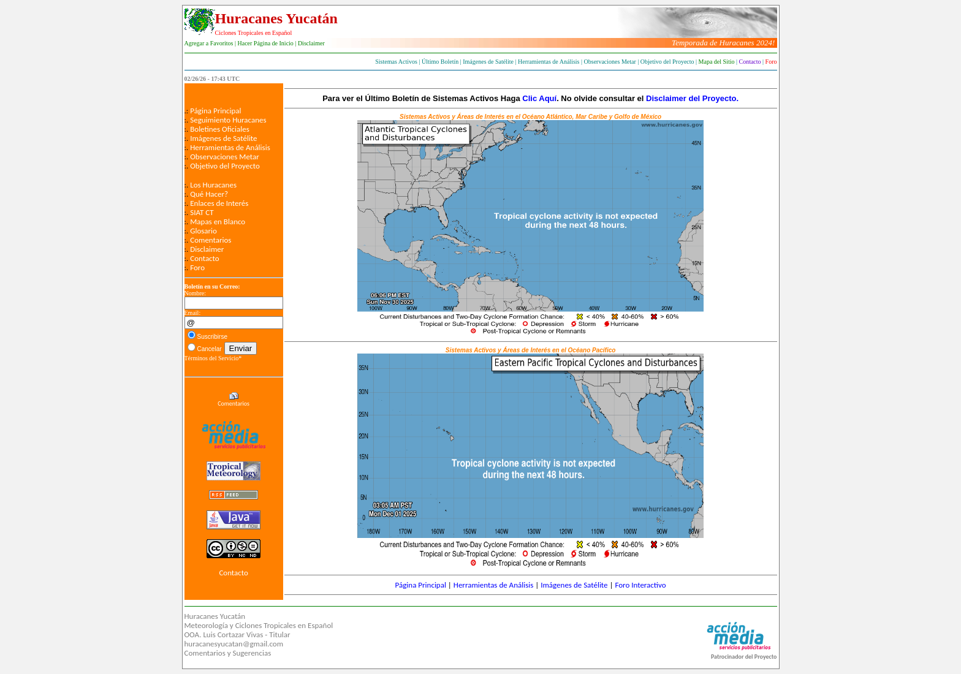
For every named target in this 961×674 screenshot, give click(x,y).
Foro (197, 267)
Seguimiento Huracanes (228, 119)
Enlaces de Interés (219, 203)
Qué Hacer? (209, 194)
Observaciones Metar (224, 156)
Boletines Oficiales (219, 129)
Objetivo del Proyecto (225, 165)
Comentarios (210, 239)
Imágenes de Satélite (223, 138)
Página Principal (215, 110)
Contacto (204, 258)
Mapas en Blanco (217, 221)
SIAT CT (201, 212)
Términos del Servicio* (213, 358)
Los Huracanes (213, 184)
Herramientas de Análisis (230, 147)
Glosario (203, 230)
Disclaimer (207, 249)
